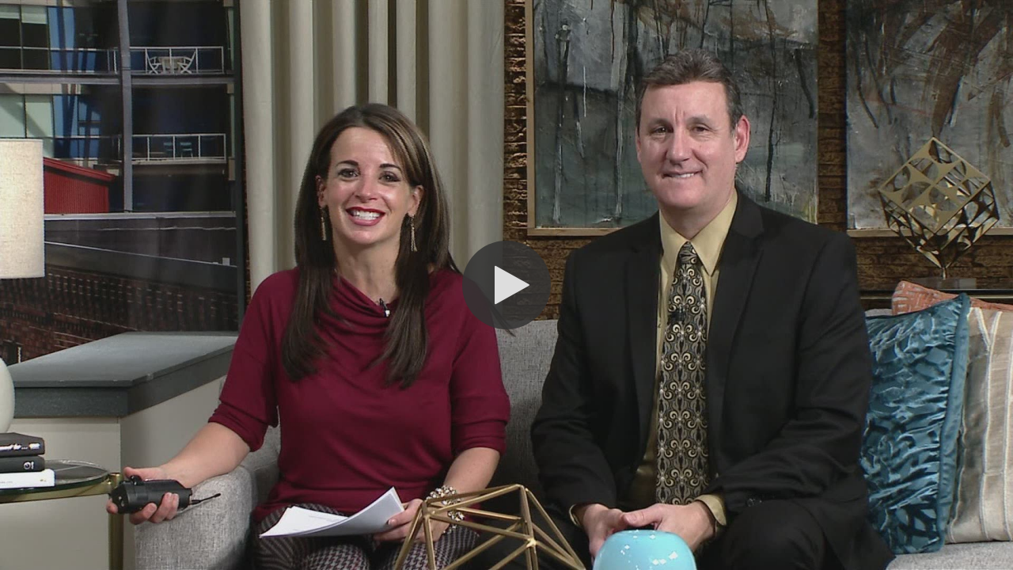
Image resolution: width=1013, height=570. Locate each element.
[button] (506, 285)
